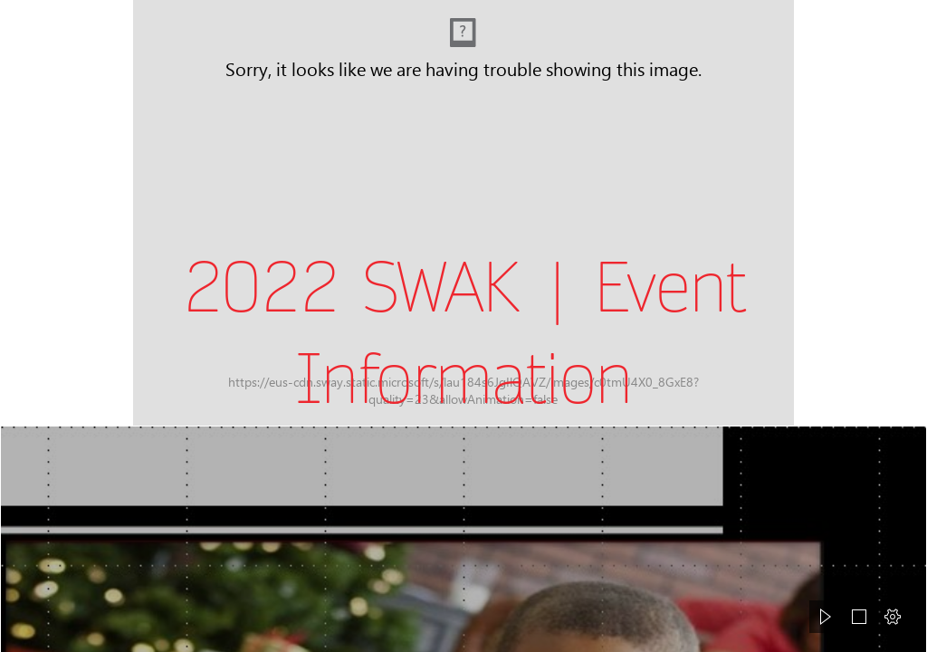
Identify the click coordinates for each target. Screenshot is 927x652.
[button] (825, 616)
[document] (463, 326)
